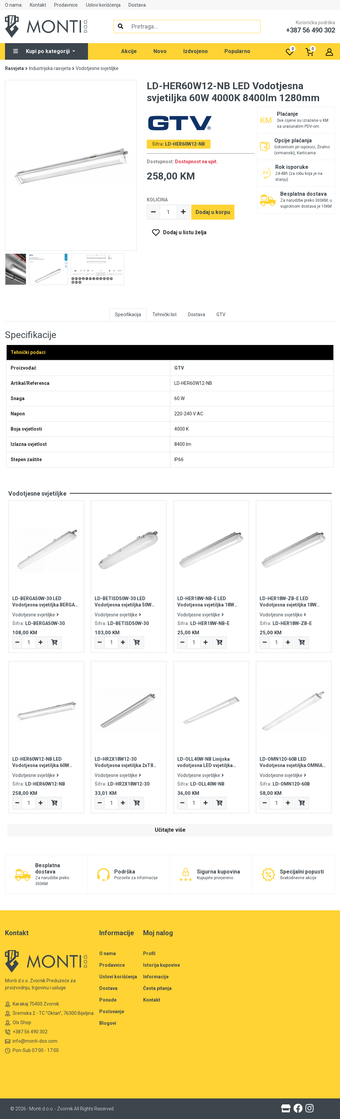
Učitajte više (170, 830)
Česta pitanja (157, 988)
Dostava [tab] (196, 314)
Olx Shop (18, 1022)
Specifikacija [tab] (128, 314)
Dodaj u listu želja (185, 232)
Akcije (129, 51)
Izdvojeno (195, 51)
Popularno (237, 51)
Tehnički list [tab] (164, 314)
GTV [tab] (220, 314)
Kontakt (38, 5)
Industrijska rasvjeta (50, 68)
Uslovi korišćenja (103, 5)
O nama (13, 5)
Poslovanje (111, 1011)
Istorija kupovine (161, 965)
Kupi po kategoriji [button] (42, 51)
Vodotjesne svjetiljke (97, 68)
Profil (149, 953)
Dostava (137, 5)
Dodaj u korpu (213, 212)
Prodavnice (66, 5)
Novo (160, 51)
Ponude (108, 1000)
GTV (179, 368)
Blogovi (107, 1023)
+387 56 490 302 (26, 1032)
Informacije (156, 976)
